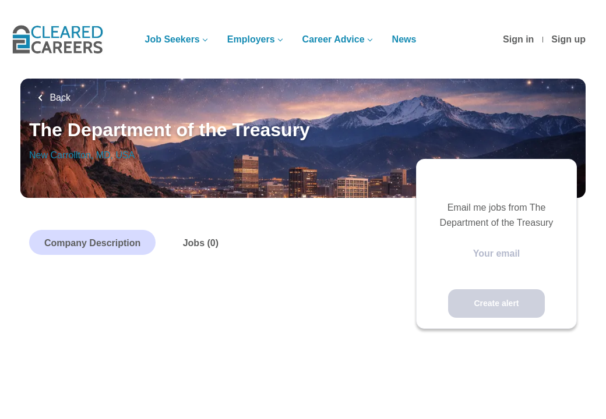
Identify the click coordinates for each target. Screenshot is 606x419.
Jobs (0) (201, 243)
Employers (251, 39)
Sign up (568, 39)
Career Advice (333, 39)
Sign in (518, 39)
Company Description (92, 243)
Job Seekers (172, 39)
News (404, 39)
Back (59, 97)
